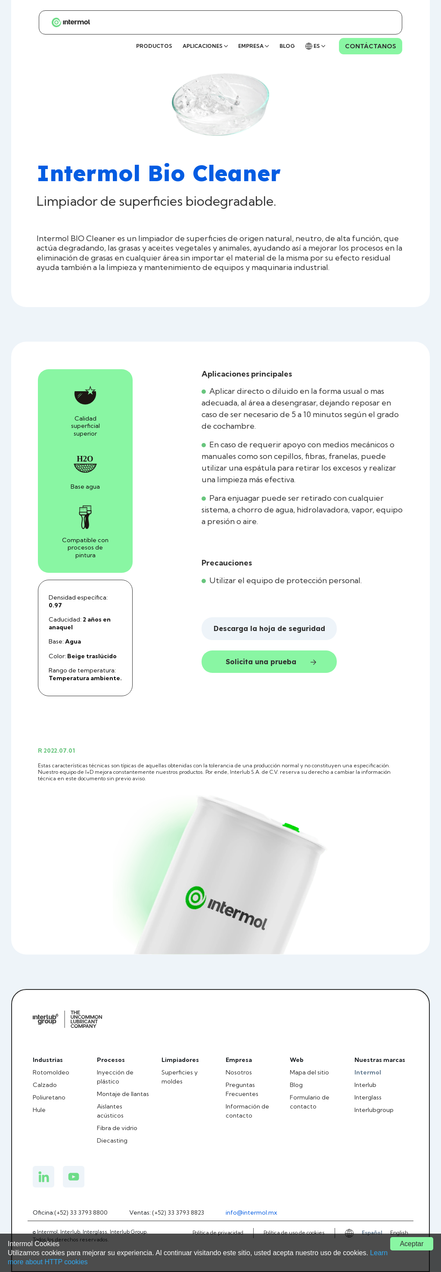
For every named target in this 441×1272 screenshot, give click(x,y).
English (399, 1232)
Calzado (45, 1085)
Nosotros (239, 1072)
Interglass (368, 1097)
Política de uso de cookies (294, 1232)
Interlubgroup (374, 1110)
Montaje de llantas (123, 1094)
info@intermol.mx (251, 1212)
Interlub (365, 1085)
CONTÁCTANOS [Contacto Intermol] (370, 46)
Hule (39, 1110)
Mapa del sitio (309, 1072)
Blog (296, 1085)
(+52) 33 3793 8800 (81, 1212)
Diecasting (112, 1140)
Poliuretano (49, 1097)
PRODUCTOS (154, 46)
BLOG (287, 46)
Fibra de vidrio (117, 1128)
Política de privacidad (218, 1232)
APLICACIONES (205, 46)
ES (315, 46)
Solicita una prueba (271, 661)
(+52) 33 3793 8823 (178, 1212)
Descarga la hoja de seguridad (269, 628)
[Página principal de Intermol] (67, 22)
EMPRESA (253, 46)
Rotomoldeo (51, 1072)
